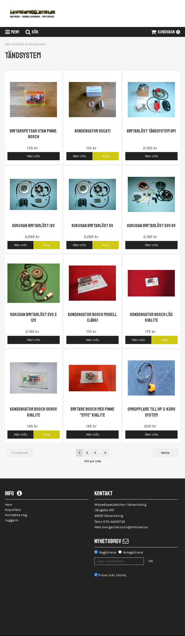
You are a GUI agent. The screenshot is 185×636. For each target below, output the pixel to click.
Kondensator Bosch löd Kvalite (151, 317)
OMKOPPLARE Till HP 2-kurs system (151, 412)
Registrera (107, 552)
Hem (8, 44)
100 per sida (92, 461)
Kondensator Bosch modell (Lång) (92, 317)
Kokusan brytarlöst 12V (33, 225)
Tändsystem (37, 44)
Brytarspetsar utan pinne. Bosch (33, 133)
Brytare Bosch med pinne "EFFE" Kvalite (92, 412)
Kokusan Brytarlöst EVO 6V (151, 225)
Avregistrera (133, 552)
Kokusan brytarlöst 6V (92, 225)
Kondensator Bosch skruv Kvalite (33, 412)
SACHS (20, 44)
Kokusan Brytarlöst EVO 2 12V (33, 317)
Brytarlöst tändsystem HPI (151, 131)
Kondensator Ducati (92, 131)
